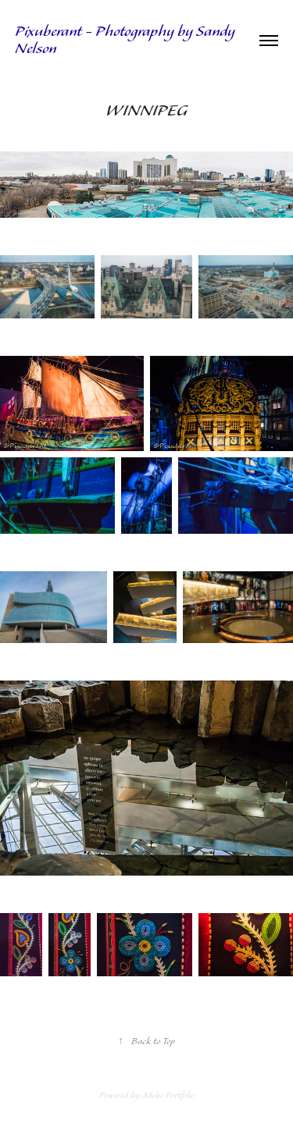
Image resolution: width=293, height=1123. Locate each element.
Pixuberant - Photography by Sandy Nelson (126, 41)
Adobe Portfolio (168, 1095)
